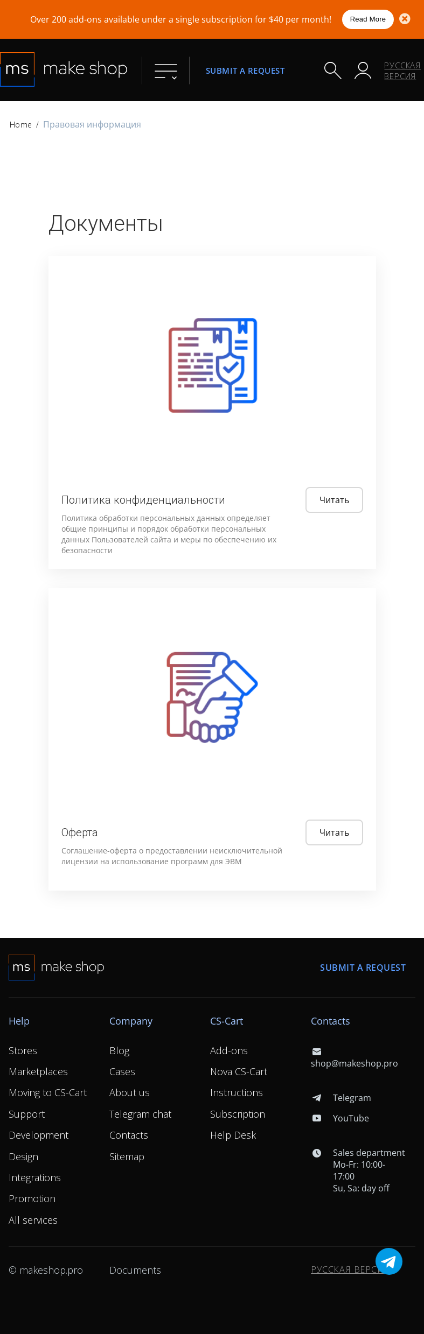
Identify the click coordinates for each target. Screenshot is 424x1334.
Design (23, 1156)
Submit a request (245, 70)
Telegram (341, 1098)
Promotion (32, 1198)
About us (129, 1092)
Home (21, 124)
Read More (368, 19)
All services (33, 1219)
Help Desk (233, 1134)
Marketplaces (38, 1071)
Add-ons (229, 1050)
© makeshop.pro (46, 1270)
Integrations (35, 1177)
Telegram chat (140, 1113)
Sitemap (126, 1156)
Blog (119, 1050)
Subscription (237, 1113)
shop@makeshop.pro (354, 1057)
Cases (122, 1071)
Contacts (128, 1134)
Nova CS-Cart (238, 1071)
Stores (23, 1050)
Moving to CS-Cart (48, 1092)
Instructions (236, 1092)
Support (27, 1113)
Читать (334, 500)
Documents (135, 1270)
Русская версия (402, 70)
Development (38, 1134)
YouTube (340, 1118)
